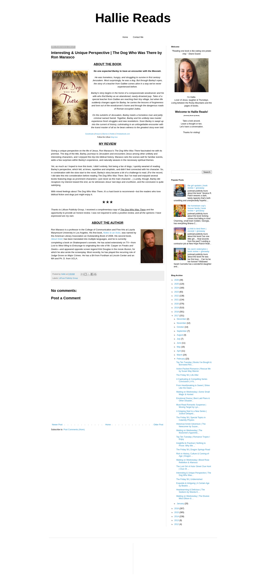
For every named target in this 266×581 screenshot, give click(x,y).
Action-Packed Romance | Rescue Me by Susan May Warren (193, 370)
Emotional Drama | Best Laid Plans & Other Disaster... (193, 399)
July (179, 339)
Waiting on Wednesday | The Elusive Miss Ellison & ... (192, 497)
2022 (176, 296)
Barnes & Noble (108, 134)
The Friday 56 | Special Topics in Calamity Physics (191, 418)
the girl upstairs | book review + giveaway (197, 186)
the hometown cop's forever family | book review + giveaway (197, 208)
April (179, 351)
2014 (176, 516)
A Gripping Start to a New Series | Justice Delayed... (191, 412)
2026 (176, 280)
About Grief (56, 239)
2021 (176, 299)
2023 (176, 292)
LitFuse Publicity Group (68, 278)
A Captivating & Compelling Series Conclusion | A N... (191, 380)
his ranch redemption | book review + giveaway (198, 250)
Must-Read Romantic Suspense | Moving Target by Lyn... (191, 406)
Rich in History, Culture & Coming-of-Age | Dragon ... (193, 454)
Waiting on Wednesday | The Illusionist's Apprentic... (189, 431)
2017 (176, 315)
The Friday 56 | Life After (187, 375)
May (179, 347)
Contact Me (138, 37)
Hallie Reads (133, 18)
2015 (176, 512)
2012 (176, 524)
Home (125, 37)
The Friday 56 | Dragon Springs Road (193, 449)
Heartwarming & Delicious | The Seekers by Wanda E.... (190, 490)
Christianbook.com (123, 134)
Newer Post (57, 424)
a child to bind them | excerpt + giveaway (197, 230)
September (182, 331)
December (182, 319)
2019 (176, 307)
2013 (176, 520)
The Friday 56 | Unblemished (189, 479)
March (180, 355)
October (181, 327)
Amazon (98, 134)
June (179, 343)
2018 (176, 312)
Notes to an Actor (111, 232)
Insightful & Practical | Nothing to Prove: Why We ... (191, 444)
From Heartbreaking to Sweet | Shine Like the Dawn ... (193, 386)
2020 (176, 304)
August (180, 335)
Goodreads (89, 134)
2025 (176, 284)
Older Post (158, 424)
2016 (176, 508)
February (181, 359)
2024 (176, 288)
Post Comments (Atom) (74, 429)
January (181, 503)
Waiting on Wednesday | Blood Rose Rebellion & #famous (192, 461)
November (182, 323)
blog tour (114, 137)
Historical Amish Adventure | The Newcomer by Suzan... (191, 425)
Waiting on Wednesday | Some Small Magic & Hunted (193, 393)
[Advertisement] (107, 398)
